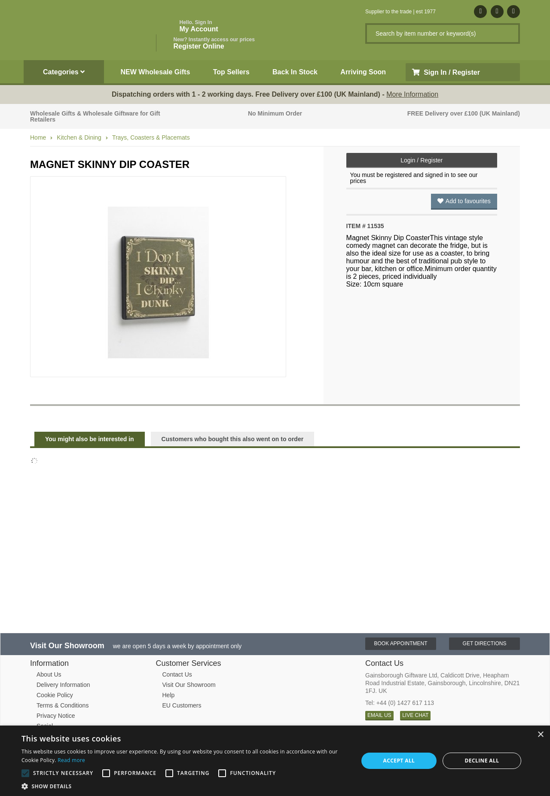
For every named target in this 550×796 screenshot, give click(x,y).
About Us (49, 674)
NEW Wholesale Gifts (155, 72)
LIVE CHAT (415, 715)
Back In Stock (295, 72)
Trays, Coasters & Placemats (151, 137)
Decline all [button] (482, 760)
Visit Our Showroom (189, 684)
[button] (184, 786)
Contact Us (177, 674)
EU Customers (182, 705)
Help (168, 695)
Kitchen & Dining (79, 137)
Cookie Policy (55, 695)
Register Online (214, 43)
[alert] (275, 761)
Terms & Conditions (63, 705)
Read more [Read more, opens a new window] (71, 760)
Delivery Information (63, 684)
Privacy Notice (56, 715)
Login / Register (421, 160)
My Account (199, 26)
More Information (412, 94)
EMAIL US (379, 715)
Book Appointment (400, 643)
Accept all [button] (399, 760)
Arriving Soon (363, 72)
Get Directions (485, 643)
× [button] (540, 735)
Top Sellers (231, 72)
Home (38, 137)
